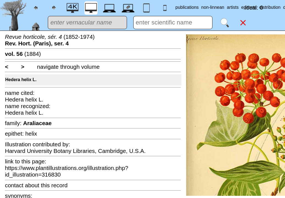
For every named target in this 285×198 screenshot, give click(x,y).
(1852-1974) (50, 40)
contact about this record (36, 185)
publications (187, 7)
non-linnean (212, 7)
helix (31, 133)
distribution (269, 7)
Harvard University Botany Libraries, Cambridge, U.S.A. (75, 151)
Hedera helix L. (21, 79)
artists (233, 7)
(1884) (23, 54)
